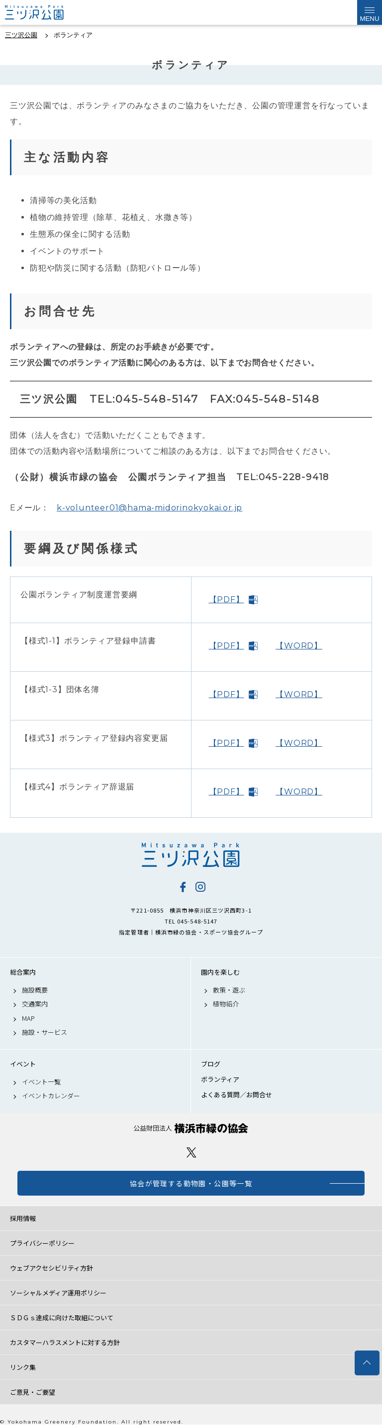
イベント (23, 1064)
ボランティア (220, 1079)
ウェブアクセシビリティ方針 (51, 1268)
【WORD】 (299, 645)
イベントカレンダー (51, 1095)
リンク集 (23, 1367)
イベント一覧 (41, 1081)
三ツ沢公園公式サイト (45, 12)
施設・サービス (44, 1032)
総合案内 (23, 972)
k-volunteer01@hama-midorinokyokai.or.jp (149, 507)
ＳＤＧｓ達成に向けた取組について (61, 1317)
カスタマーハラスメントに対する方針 (65, 1342)
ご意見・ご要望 (32, 1392)
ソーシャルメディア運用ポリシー (58, 1292)
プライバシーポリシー (42, 1243)
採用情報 (23, 1218)
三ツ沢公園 (191, 855)
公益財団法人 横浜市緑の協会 (191, 1128)
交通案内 (35, 1003)
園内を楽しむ (220, 972)
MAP (28, 1018)
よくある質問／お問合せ (236, 1094)
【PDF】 (226, 599)
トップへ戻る (367, 1363)
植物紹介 (226, 1003)
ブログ (210, 1064)
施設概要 (35, 990)
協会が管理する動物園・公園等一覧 (191, 1183)
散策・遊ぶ (229, 990)
